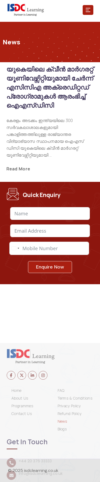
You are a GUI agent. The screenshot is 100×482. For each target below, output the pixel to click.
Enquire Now (50, 268)
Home (16, 434)
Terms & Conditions (75, 441)
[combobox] (15, 249)
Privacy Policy (69, 449)
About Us (19, 441)
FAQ (61, 434)
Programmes (22, 449)
